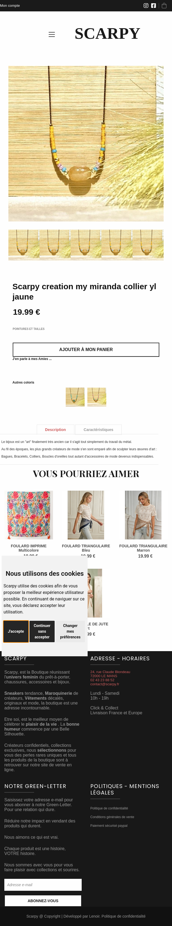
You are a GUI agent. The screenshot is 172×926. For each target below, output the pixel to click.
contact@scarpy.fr (104, 684)
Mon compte (10, 6)
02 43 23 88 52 (102, 680)
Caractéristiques (98, 429)
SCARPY (107, 33)
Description (55, 429)
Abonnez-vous (43, 901)
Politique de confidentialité (109, 808)
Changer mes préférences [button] (70, 631)
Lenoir (94, 916)
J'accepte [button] (16, 631)
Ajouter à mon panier (86, 349)
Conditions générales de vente (112, 817)
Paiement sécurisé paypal (108, 826)
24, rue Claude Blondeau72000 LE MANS (110, 674)
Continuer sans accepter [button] (42, 631)
